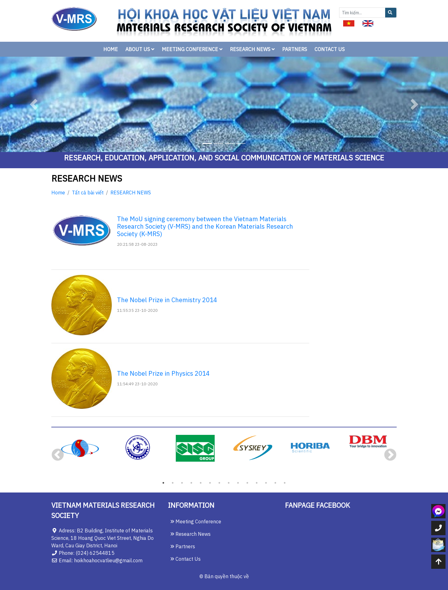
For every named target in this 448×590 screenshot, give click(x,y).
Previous (58, 455)
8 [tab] (229, 483)
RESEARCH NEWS (252, 49)
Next (390, 455)
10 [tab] (247, 483)
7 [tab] (219, 483)
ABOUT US (139, 49)
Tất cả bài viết (88, 192)
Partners (182, 546)
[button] (33, 104)
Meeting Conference (195, 521)
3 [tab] (182, 483)
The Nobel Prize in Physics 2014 (163, 373)
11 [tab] (257, 483)
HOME (110, 49)
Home (58, 192)
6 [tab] (210, 483)
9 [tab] (238, 483)
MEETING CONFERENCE (192, 49)
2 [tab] (173, 483)
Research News (190, 534)
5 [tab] (201, 483)
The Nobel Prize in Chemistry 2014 (167, 300)
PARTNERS (294, 49)
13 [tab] (275, 483)
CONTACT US (330, 49)
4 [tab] (191, 483)
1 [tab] (163, 483)
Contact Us (185, 559)
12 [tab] (266, 483)
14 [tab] (285, 483)
